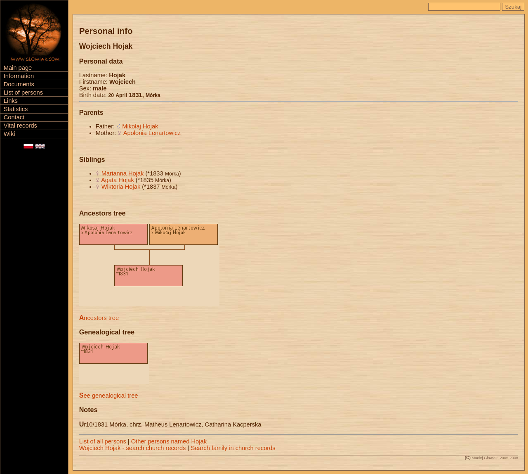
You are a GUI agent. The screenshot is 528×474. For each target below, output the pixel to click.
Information (19, 76)
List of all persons (102, 441)
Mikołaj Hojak (140, 126)
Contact (14, 117)
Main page (18, 67)
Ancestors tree (99, 318)
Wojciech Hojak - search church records (132, 448)
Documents (19, 84)
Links (11, 100)
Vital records (20, 125)
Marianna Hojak (122, 173)
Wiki (9, 133)
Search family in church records (233, 448)
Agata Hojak (117, 180)
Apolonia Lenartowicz (152, 133)
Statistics (16, 109)
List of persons (23, 92)
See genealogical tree (108, 395)
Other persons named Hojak (169, 441)
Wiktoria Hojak (120, 186)
